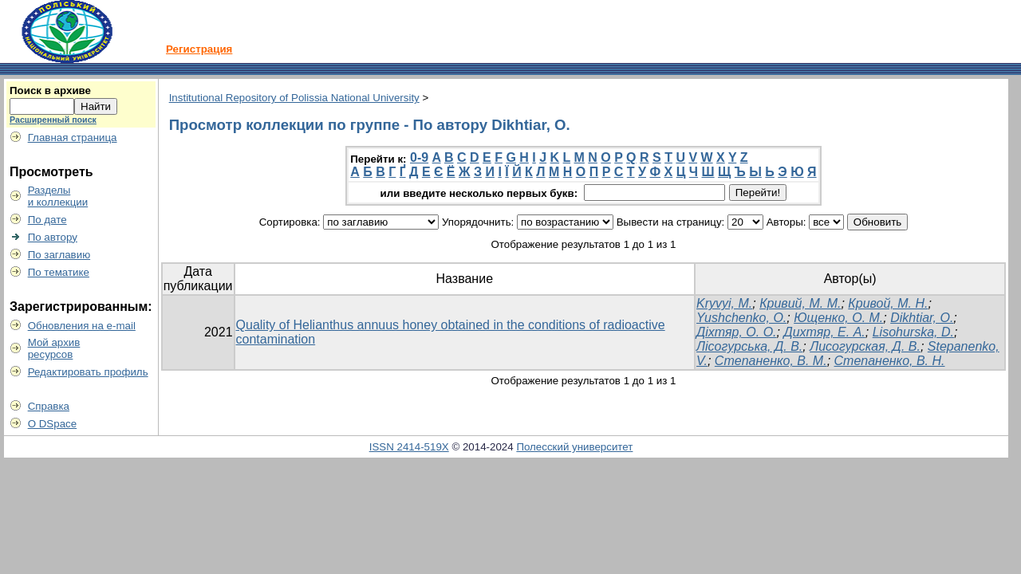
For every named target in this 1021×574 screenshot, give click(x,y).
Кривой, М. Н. (888, 303)
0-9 (419, 157)
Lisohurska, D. (913, 332)
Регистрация (199, 49)
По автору (52, 237)
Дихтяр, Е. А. (824, 332)
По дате (47, 220)
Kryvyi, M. (724, 303)
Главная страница (72, 138)
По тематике (58, 272)
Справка (48, 406)
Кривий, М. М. (800, 303)
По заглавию (59, 255)
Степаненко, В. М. (771, 361)
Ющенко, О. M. (838, 317)
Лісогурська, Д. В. (749, 346)
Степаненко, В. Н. (889, 361)
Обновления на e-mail (82, 326)
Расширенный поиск (53, 119)
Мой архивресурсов (54, 348)
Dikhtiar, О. (921, 317)
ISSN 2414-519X (409, 447)
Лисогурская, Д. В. (865, 346)
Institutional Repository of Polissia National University (294, 98)
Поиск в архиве (50, 90)
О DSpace (52, 424)
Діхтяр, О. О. (736, 332)
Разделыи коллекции (58, 196)
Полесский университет (574, 447)
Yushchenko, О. (741, 317)
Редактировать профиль (88, 372)
